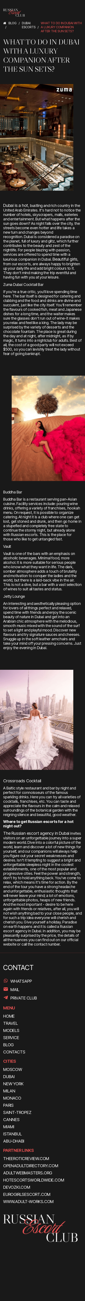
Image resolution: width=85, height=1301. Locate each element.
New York (13, 1083)
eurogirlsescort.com (26, 1194)
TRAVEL (10, 1023)
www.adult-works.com (28, 1201)
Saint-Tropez (17, 1112)
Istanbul (12, 1133)
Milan (9, 1090)
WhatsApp (21, 981)
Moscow (12, 1069)
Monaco (12, 1098)
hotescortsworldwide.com (33, 1180)
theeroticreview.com (26, 1158)
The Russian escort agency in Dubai (36, 833)
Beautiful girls (64, 259)
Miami (8, 1126)
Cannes (11, 1119)
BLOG (8, 1044)
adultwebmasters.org (27, 1172)
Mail (14, 989)
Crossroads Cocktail (22, 780)
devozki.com (16, 1187)
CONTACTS (14, 1051)
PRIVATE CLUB (23, 998)
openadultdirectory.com (30, 1165)
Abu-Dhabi (13, 1141)
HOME (9, 1016)
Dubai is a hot (15, 205)
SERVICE (11, 1037)
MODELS (11, 1030)
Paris (8, 1105)
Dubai (9, 1076)
